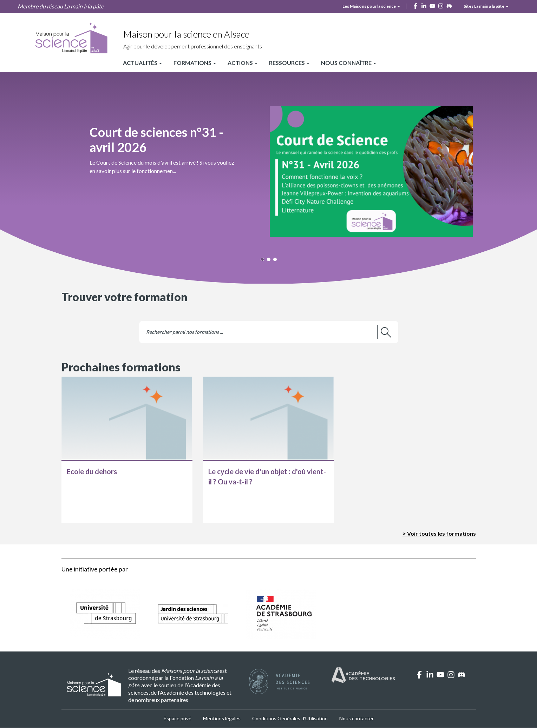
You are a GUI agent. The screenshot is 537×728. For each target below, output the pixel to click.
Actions (242, 62)
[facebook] (415, 5)
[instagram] (441, 5)
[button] (268, 163)
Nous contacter (356, 718)
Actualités (142, 62)
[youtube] (432, 5)
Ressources (289, 62)
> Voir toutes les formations (439, 533)
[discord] (449, 5)
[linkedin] (424, 5)
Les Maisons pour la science (371, 6)
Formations (194, 62)
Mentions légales (222, 718)
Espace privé (177, 718)
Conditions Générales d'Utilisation (290, 718)
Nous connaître (348, 62)
